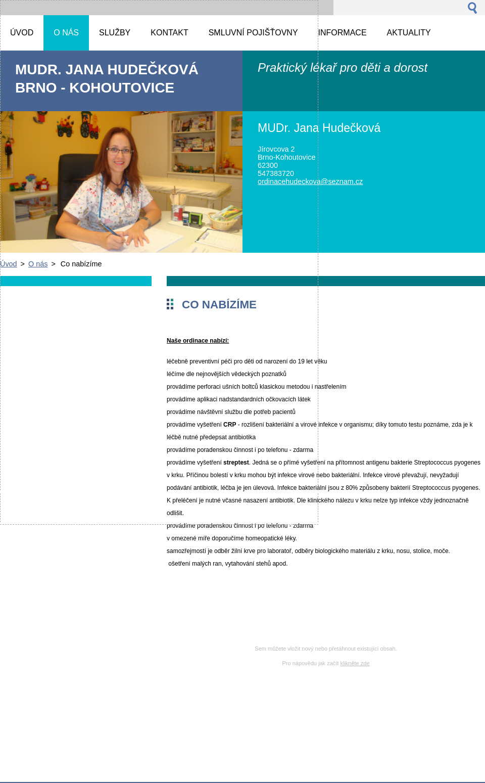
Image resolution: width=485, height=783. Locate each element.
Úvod (8, 264)
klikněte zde (354, 663)
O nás (37, 264)
